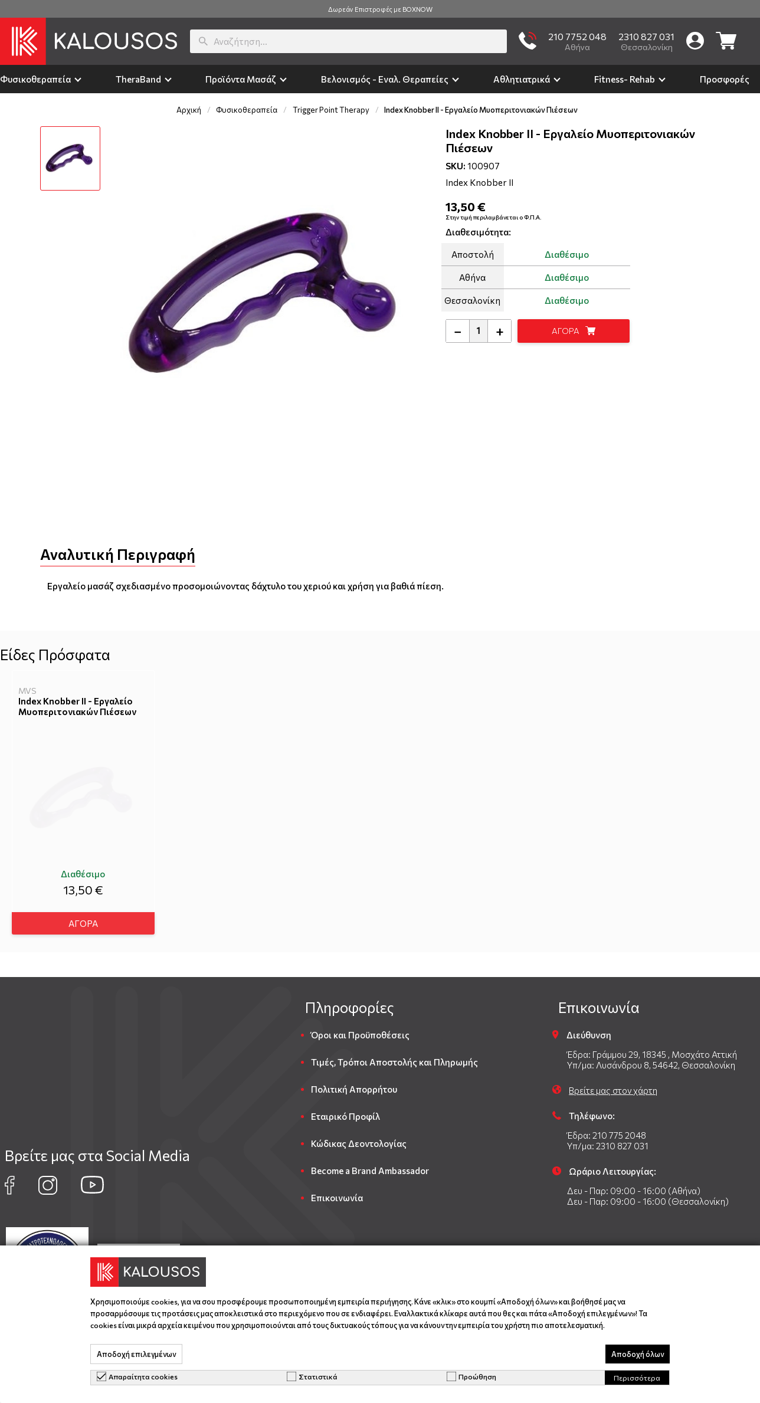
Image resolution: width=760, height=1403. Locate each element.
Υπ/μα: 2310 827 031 (607, 1141)
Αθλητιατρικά (521, 79)
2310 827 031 (646, 36)
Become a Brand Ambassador (370, 1166)
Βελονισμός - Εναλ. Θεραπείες (384, 79)
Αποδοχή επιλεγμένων (136, 1354)
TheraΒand (138, 79)
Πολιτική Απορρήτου (354, 1084)
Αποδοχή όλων (637, 1354)
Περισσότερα (637, 1378)
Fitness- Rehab (624, 79)
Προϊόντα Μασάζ (240, 79)
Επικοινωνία (337, 1193)
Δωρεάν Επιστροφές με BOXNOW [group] (380, 9)
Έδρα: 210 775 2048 (606, 1130)
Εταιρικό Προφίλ (345, 1111)
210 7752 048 (577, 36)
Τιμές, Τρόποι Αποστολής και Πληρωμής (394, 1057)
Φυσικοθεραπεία (35, 79)
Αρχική (188, 109)
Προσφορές (724, 79)
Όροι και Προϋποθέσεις (360, 1030)
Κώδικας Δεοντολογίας (359, 1138)
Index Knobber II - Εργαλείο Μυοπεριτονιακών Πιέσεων (77, 706)
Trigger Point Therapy (331, 109)
